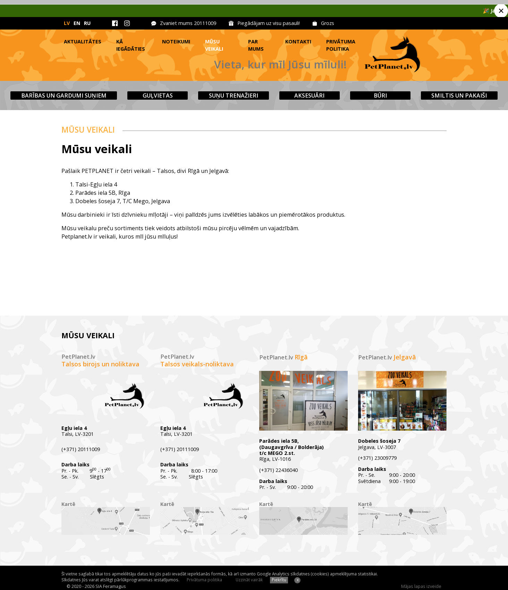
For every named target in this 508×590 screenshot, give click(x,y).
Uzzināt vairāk (249, 579)
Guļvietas (158, 95)
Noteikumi (176, 41)
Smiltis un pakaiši (459, 95)
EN (77, 23)
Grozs (327, 23)
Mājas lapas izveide (421, 586)
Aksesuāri (309, 95)
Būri (380, 95)
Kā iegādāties (130, 45)
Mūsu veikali (214, 45)
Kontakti (298, 41)
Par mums (256, 45)
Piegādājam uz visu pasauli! (268, 23)
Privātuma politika (340, 45)
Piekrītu (279, 579)
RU (87, 23)
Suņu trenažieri (233, 95)
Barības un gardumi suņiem (64, 95)
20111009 (205, 23)
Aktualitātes (82, 41)
